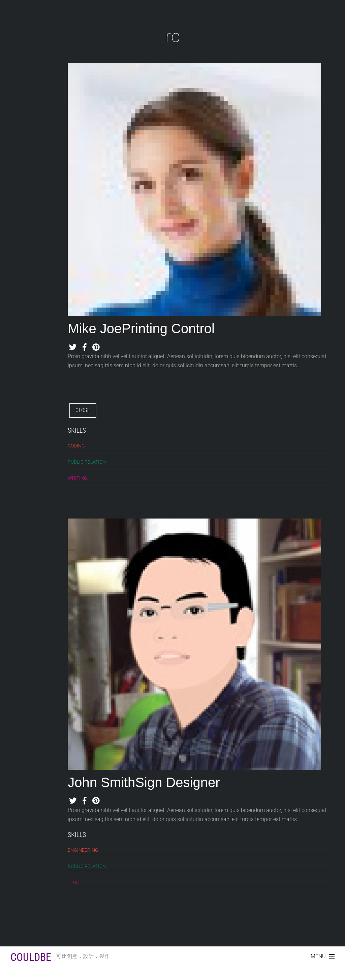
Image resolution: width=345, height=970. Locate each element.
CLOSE (82, 410)
